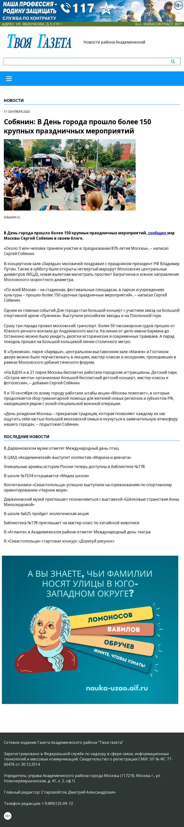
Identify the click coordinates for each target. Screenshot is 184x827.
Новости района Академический (114, 42)
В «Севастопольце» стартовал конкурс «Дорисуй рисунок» (59, 541)
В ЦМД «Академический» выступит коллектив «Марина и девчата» (67, 457)
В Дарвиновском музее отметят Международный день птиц (61, 448)
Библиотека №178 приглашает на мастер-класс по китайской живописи (71, 522)
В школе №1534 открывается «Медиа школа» (46, 475)
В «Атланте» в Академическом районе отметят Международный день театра (77, 532)
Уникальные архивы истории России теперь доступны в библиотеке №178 (74, 466)
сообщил (157, 233)
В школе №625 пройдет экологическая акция (46, 513)
